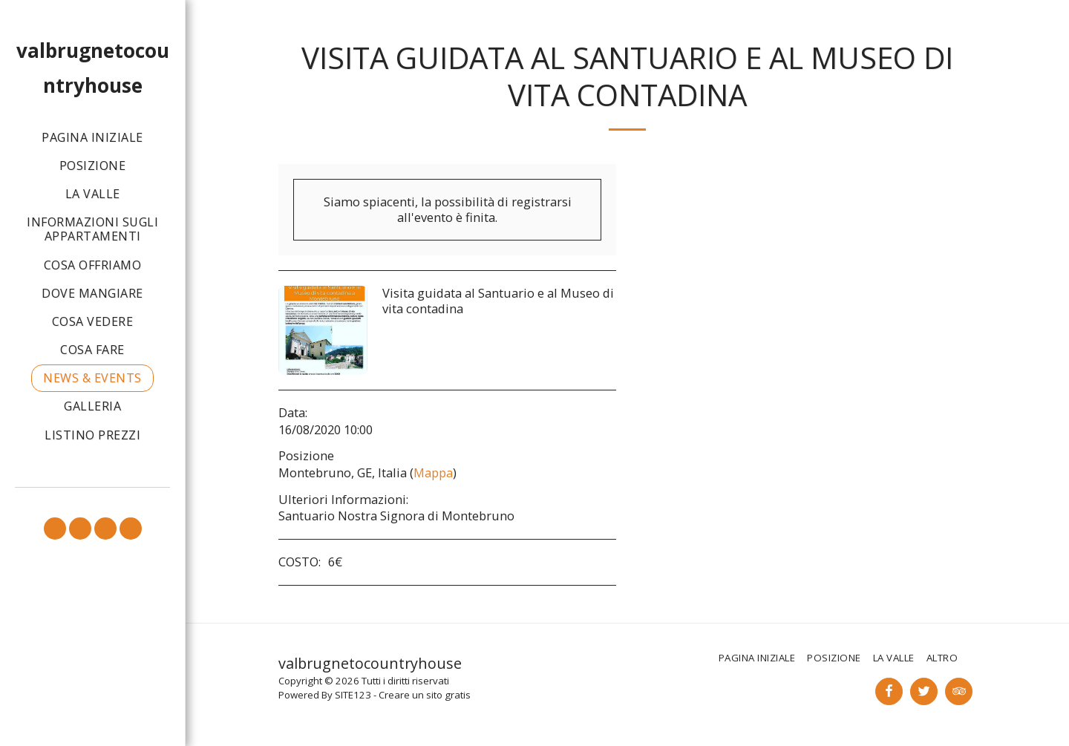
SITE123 (353, 694)
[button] (55, 528)
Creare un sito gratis (425, 694)
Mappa (433, 472)
